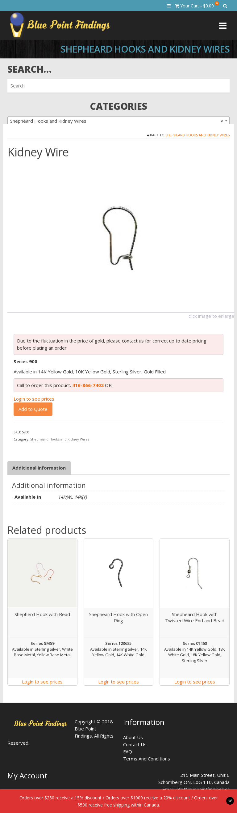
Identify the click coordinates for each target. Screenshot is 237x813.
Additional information (39, 468)
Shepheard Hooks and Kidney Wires (197, 135)
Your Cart (197, 5)
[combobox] (118, 120)
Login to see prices (34, 399)
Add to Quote (33, 409)
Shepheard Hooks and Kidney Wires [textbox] (116, 121)
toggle (230, 801)
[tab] (39, 468)
